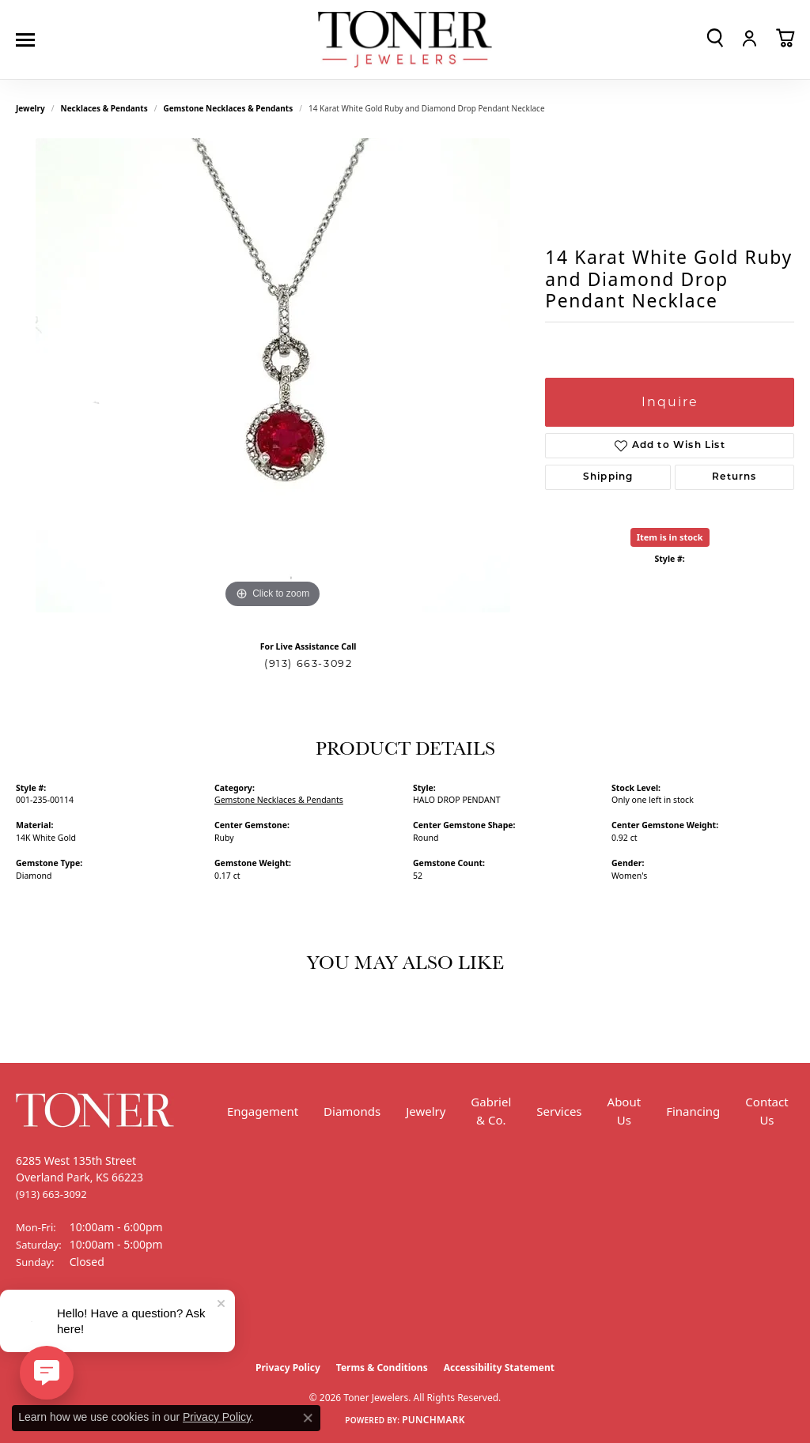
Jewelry (425, 1111)
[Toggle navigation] (29, 39)
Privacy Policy (287, 1367)
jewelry (30, 108)
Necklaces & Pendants (104, 108)
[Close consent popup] (307, 1417)
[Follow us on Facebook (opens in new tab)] (31, 1321)
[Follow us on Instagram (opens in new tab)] (71, 1321)
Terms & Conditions (382, 1367)
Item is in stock (670, 537)
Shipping (608, 477)
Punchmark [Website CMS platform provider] (433, 1419)
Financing (693, 1111)
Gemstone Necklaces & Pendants (228, 108)
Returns (734, 477)
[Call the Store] (51, 1194)
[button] (715, 38)
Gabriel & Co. (491, 1111)
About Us (625, 1111)
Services (558, 1111)
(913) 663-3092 (308, 663)
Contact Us (766, 1111)
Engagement (262, 1111)
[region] (273, 375)
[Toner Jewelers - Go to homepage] (405, 40)
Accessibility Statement (499, 1367)
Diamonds (352, 1111)
